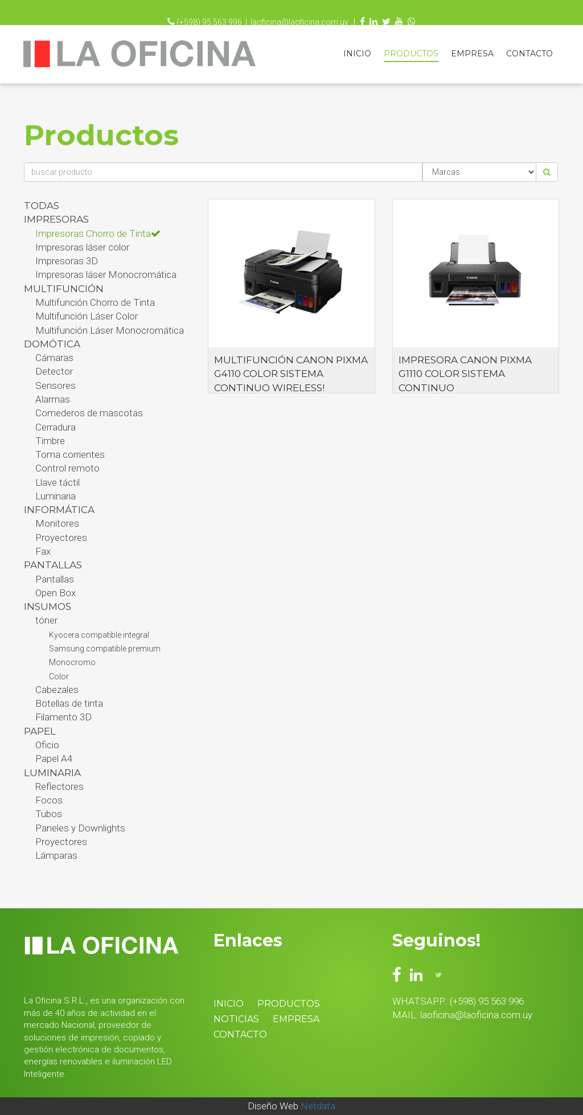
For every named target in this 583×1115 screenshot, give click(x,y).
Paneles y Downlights (80, 828)
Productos (411, 53)
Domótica (52, 344)
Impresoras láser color (82, 247)
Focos (49, 800)
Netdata (318, 1106)
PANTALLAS (53, 565)
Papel (40, 731)
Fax (43, 551)
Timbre (50, 440)
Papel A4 (53, 758)
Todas (41, 205)
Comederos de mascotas (89, 413)
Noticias (236, 1019)
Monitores (57, 523)
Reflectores (59, 786)
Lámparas (56, 855)
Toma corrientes (70, 454)
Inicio (357, 53)
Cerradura (55, 427)
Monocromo (72, 662)
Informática (59, 509)
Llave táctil (57, 482)
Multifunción (64, 288)
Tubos (48, 813)
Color (59, 676)
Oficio (47, 745)
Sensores (55, 385)
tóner (46, 620)
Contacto (529, 53)
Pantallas (54, 579)
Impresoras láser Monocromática (105, 274)
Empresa (472, 53)
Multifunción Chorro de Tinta (95, 302)
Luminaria (55, 496)
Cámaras (54, 357)
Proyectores (61, 537)
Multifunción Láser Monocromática (109, 330)
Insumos (47, 606)
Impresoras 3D (66, 261)
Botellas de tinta (69, 703)
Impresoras (56, 219)
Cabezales (57, 689)
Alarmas (52, 399)
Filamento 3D (63, 717)
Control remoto (67, 468)
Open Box (55, 593)
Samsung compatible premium (105, 648)
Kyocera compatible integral (99, 635)
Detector (54, 371)
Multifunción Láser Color (86, 316)
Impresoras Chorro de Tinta (98, 233)
